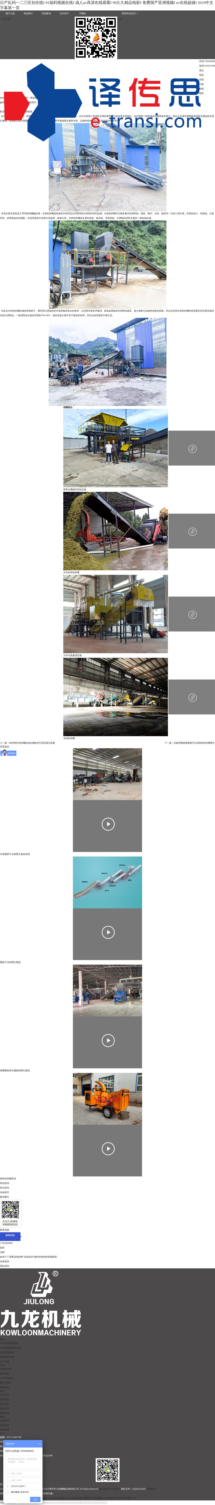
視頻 (201, 75)
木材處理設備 (7, 1352)
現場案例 (46, 13)
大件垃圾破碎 (7, 1378)
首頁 (201, 61)
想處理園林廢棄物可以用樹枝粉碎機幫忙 (194, 743)
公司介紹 (5, 19)
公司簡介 (4, 1395)
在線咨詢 (4, 1261)
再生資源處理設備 (9, 1343)
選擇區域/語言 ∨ (130, 13)
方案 (201, 84)
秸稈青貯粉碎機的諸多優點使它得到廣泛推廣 (32, 743)
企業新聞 (4, 1420)
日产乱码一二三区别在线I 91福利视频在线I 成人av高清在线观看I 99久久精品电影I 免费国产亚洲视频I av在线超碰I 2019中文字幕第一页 (68, 1498)
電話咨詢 (4, 1266)
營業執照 (151, 1489)
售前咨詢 (4, 1183)
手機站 (82, 13)
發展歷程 (4, 1399)
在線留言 (4, 1192)
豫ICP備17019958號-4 (109, 1489)
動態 (201, 89)
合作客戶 (64, 13)
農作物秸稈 (5, 1383)
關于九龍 (10, 13)
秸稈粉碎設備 (7, 1357)
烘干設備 (4, 1361)
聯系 (201, 93)
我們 (201, 66)
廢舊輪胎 (4, 1387)
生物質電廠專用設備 (10, 1348)
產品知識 (4, 1425)
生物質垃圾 (5, 1369)
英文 (119, 19)
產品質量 (4, 1404)
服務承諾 (4, 1408)
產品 (201, 70)
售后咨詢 (4, 1188)
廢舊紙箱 (4, 1373)
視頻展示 (28, 13)
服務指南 (4, 1413)
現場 (201, 79)
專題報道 (4, 1430)
